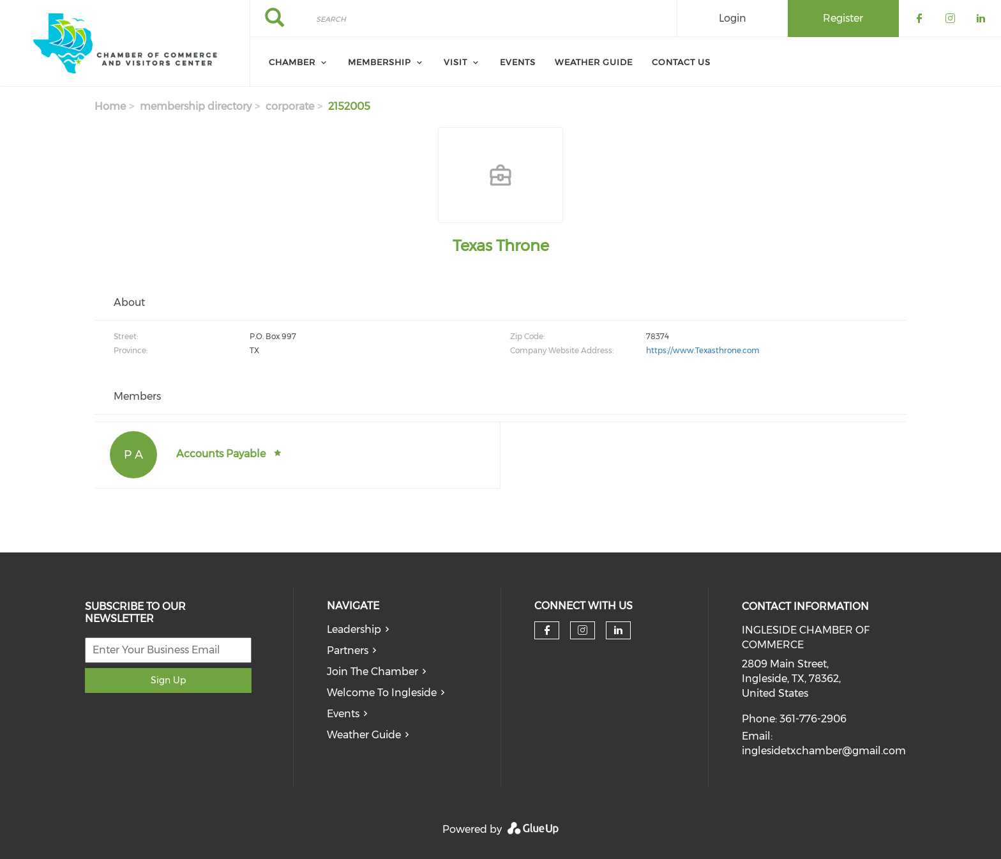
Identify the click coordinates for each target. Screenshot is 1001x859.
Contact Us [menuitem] (681, 62)
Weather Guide (364, 735)
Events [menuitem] (518, 62)
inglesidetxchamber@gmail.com (824, 751)
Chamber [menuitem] (292, 62)
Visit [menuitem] (455, 62)
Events (343, 714)
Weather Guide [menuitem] (594, 62)
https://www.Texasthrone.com (703, 350)
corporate (290, 106)
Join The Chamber (372, 671)
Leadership (354, 629)
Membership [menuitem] (379, 62)
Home (110, 106)
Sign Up (168, 680)
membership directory (196, 106)
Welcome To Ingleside (382, 693)
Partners (347, 650)
